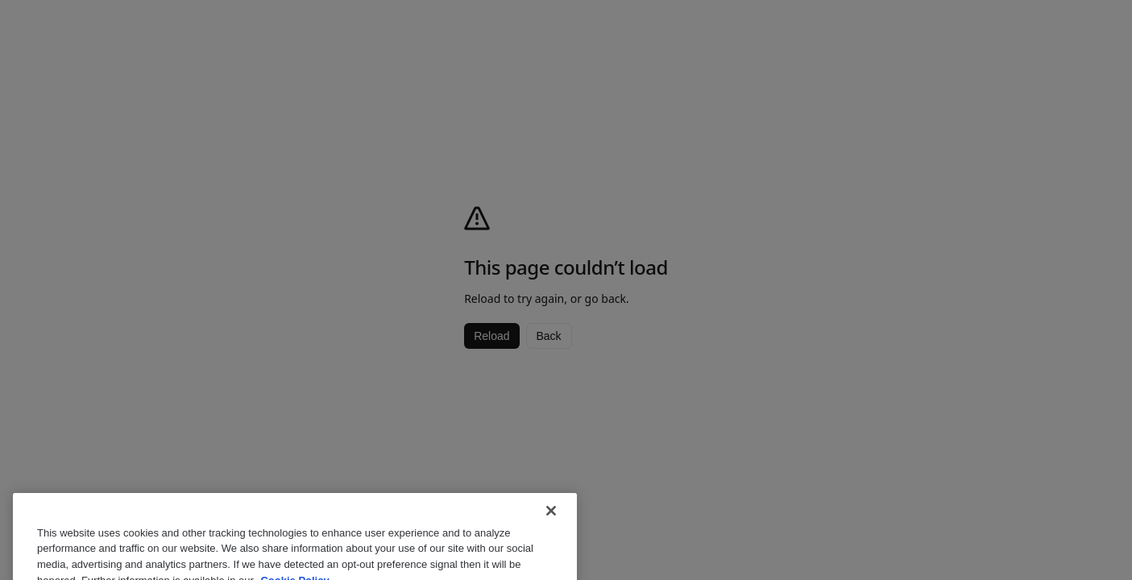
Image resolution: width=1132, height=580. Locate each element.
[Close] (551, 518)
